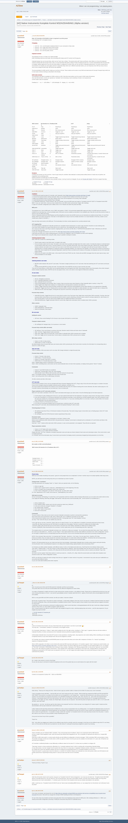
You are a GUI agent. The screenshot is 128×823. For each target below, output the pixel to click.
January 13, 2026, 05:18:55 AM (38, 760)
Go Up (18, 805)
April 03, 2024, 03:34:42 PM (37, 621)
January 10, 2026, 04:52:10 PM (38, 687)
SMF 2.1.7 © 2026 (18, 821)
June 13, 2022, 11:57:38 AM (37, 441)
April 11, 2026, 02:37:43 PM (37, 774)
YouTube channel (105, 13)
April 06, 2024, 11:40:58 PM (37, 671)
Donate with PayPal (87, 179)
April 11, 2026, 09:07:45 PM (37, 790)
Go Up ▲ (111, 821)
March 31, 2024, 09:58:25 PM (39, 582)
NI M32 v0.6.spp (48, 182)
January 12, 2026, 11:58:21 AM (38, 730)
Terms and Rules (105, 821)
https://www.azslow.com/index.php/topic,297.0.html (72, 231)
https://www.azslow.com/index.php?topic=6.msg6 (78, 195)
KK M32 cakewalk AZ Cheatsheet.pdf (41, 612)
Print (109, 31)
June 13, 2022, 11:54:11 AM (37, 191)
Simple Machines (26, 821)
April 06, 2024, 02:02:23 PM (37, 657)
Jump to (90, 812)
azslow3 (21, 35)
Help (100, 821)
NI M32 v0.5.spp (36, 182)
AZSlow (19, 6)
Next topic (108, 27)
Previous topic (101, 27)
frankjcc (21, 688)
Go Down (19, 31)
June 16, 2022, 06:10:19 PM (37, 566)
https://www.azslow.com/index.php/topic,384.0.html (44, 645)
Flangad (21, 582)
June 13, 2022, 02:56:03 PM (37, 471)
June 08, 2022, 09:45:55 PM (38, 35)
